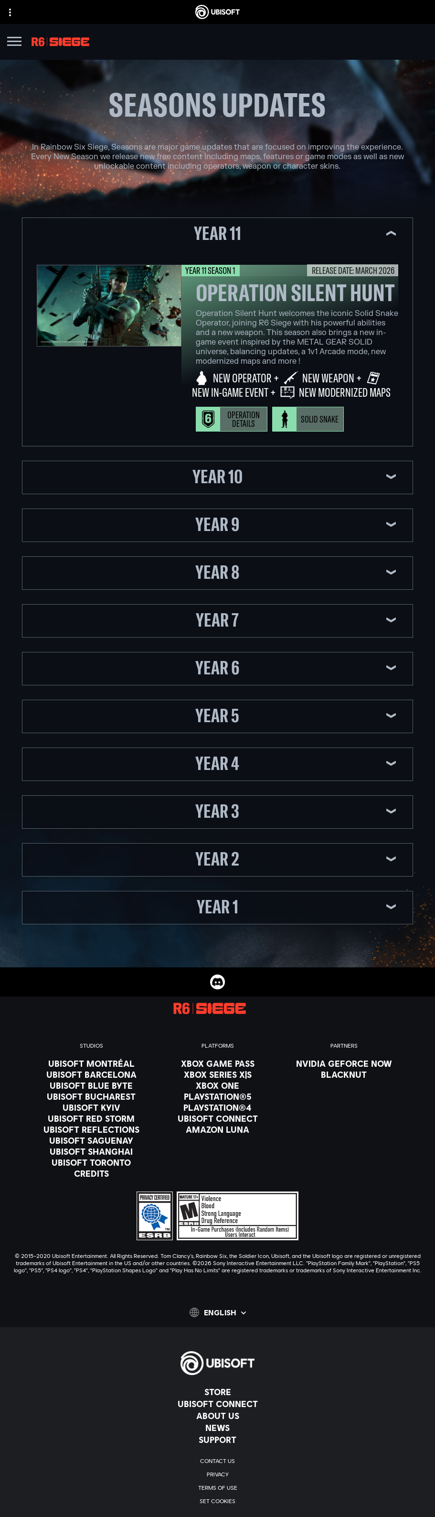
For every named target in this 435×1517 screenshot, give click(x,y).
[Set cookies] (217, 1501)
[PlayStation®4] (218, 1107)
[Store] (217, 1392)
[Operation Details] (231, 419)
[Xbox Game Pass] (218, 1063)
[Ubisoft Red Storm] (91, 1118)
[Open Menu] (14, 43)
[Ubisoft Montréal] (91, 1063)
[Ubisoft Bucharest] (91, 1096)
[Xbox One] (218, 1085)
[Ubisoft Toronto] (91, 1162)
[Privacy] (217, 1474)
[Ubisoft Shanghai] (91, 1151)
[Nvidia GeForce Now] (344, 1063)
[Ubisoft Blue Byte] (91, 1085)
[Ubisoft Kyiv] (91, 1107)
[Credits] (91, 1173)
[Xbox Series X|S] (218, 1074)
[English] (218, 1312)
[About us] (217, 1415)
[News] (217, 1427)
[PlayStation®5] (218, 1096)
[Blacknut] (344, 1074)
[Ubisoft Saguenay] (91, 1140)
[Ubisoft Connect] (217, 1404)
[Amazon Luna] (218, 1129)
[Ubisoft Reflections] (91, 1129)
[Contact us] (217, 1461)
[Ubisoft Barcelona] (91, 1074)
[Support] (217, 1439)
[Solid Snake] (308, 419)
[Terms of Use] (217, 1488)
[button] (217, 234)
